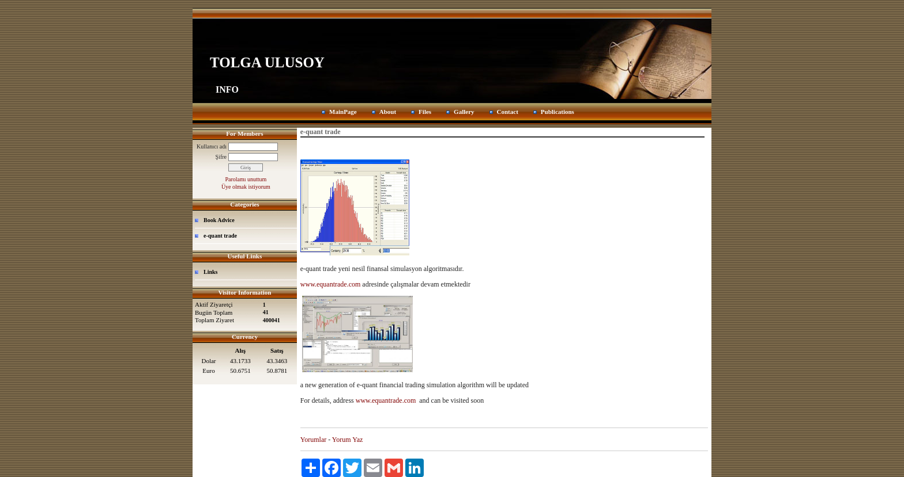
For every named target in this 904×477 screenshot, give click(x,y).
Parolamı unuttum (245, 179)
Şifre (221, 157)
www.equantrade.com (330, 284)
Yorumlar (313, 440)
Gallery (464, 111)
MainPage (343, 111)
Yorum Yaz (347, 440)
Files (425, 111)
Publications (557, 111)
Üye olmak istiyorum (245, 187)
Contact (507, 111)
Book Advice (219, 220)
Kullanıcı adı (212, 146)
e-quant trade (220, 235)
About (387, 111)
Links (210, 272)
